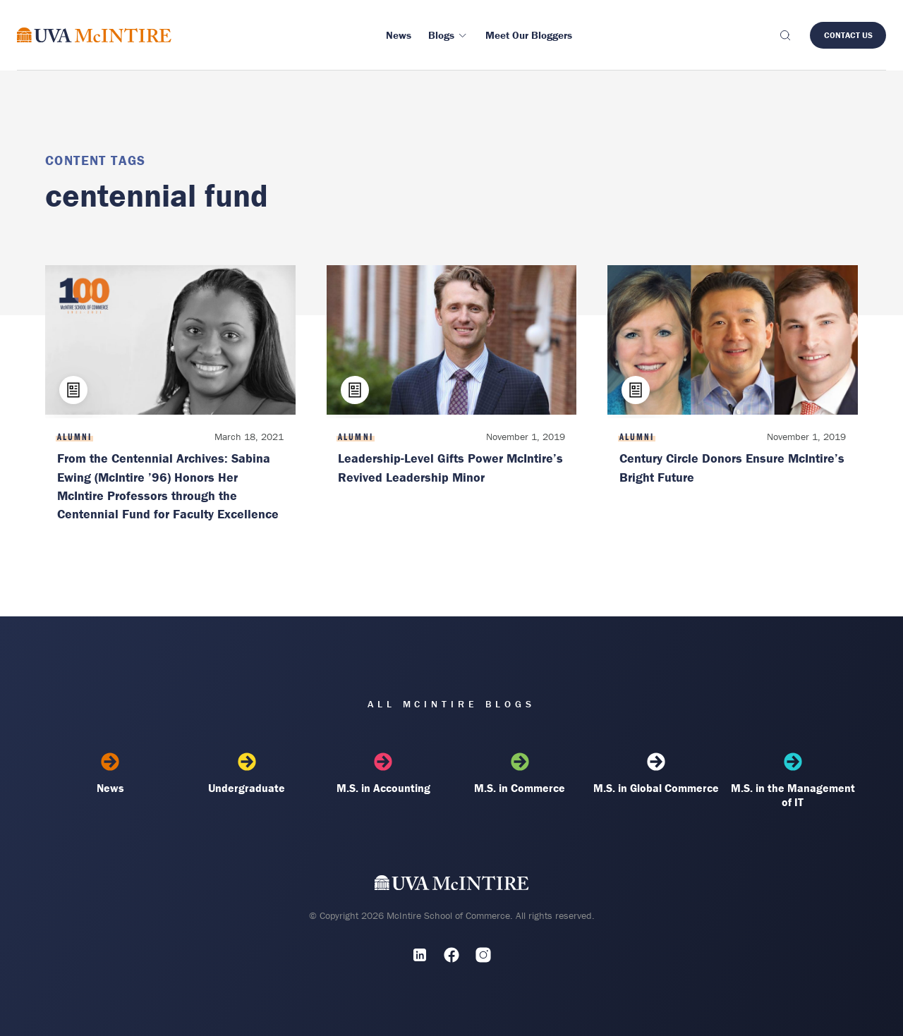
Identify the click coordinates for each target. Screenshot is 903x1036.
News (110, 773)
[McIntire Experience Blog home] (94, 35)
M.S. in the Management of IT (793, 780)
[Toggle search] (784, 35)
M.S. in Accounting (383, 773)
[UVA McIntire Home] (452, 885)
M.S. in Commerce (520, 773)
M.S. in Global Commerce (656, 773)
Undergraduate (247, 773)
